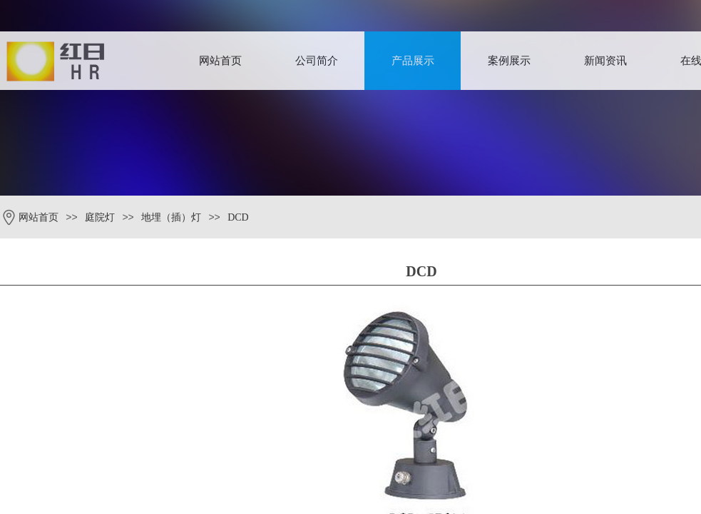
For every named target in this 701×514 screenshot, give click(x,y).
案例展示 (509, 60)
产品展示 (413, 60)
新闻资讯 (605, 60)
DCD (238, 217)
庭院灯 (100, 217)
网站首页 (220, 60)
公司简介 (316, 60)
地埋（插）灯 (171, 217)
